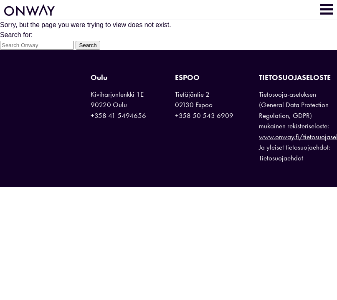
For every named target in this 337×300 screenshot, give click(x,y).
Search (87, 45)
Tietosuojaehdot (281, 157)
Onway (29, 10)
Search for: (16, 34)
